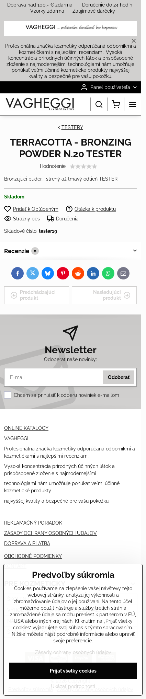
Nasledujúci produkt (112, 295)
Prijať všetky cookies (73, 671)
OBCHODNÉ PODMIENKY (33, 556)
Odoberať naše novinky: (70, 359)
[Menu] (132, 104)
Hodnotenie (53, 166)
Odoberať (119, 377)
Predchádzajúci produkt (33, 295)
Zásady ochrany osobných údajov (73, 652)
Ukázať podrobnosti (73, 686)
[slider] (83, 166)
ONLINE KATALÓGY (26, 428)
